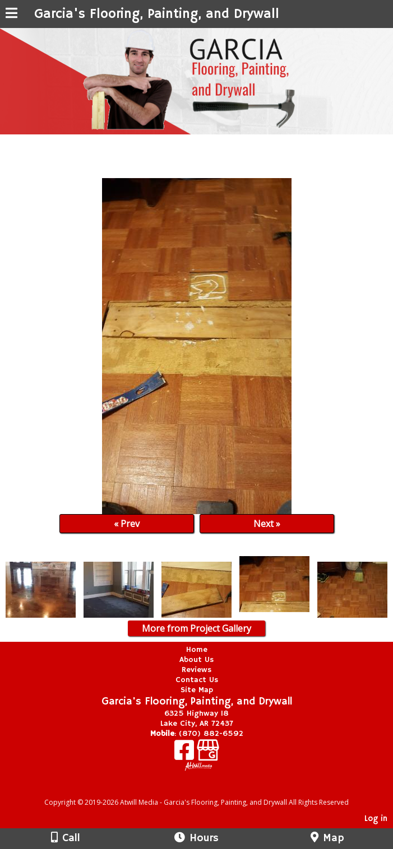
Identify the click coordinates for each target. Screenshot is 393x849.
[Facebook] (185, 754)
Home (196, 650)
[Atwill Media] (206, 789)
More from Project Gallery (196, 628)
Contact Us (196, 680)
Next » (266, 523)
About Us (196, 660)
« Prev (127, 523)
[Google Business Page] (208, 754)
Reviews (196, 670)
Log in (375, 819)
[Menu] (11, 14)
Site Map (197, 690)
